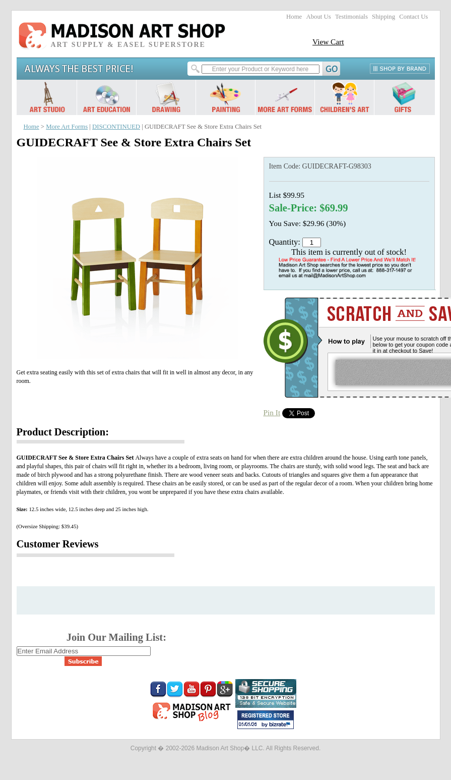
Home (294, 16)
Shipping (383, 16)
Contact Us (413, 16)
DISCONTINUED (116, 126)
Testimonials (351, 16)
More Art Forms (67, 126)
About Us (318, 16)
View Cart (328, 41)
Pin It (272, 412)
